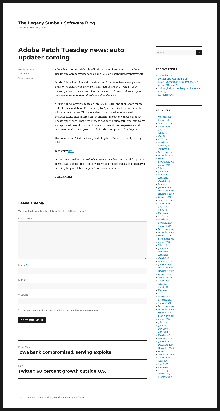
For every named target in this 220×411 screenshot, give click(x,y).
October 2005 (164, 351)
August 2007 (164, 280)
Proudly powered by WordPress (69, 397)
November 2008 (166, 232)
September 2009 (166, 200)
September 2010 (166, 162)
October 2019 (164, 117)
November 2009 (166, 194)
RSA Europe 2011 (166, 95)
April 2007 (163, 293)
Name (22, 265)
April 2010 (163, 178)
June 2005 (163, 364)
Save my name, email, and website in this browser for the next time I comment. (60, 310)
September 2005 (166, 354)
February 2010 (165, 184)
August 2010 (164, 165)
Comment (25, 218)
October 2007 (164, 274)
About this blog (165, 75)
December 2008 (166, 229)
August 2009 (164, 203)
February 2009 (165, 223)
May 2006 (163, 329)
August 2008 (164, 242)
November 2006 (166, 309)
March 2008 (164, 258)
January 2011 (164, 149)
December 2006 (166, 306)
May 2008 (163, 251)
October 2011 (164, 120)
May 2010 (162, 174)
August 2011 (164, 126)
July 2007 (162, 284)
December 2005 (166, 345)
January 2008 (164, 264)
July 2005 (162, 361)
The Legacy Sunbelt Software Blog (56, 23)
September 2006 (166, 316)
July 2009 (162, 207)
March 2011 (163, 142)
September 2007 (166, 277)
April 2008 (163, 255)
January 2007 (164, 303)
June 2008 (163, 248)
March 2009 (164, 219)
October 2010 (164, 158)
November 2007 (166, 271)
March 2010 (164, 181)
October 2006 (164, 312)
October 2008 (164, 235)
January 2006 (164, 341)
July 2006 (162, 322)
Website (23, 295)
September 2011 (166, 123)
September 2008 (166, 239)
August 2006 (164, 319)
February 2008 (165, 261)
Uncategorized (25, 78)
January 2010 (164, 187)
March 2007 (164, 296)
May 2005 (163, 367)
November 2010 (165, 155)
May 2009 (163, 213)
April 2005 (163, 370)
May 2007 (163, 290)
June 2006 (163, 325)
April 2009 (163, 216)
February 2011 (165, 145)
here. (71, 150)
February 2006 (165, 338)
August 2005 (164, 357)
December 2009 (166, 190)
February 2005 (165, 377)
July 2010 (162, 168)
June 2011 (162, 133)
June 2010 (163, 171)
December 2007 (166, 268)
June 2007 (163, 287)
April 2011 (163, 139)
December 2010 (165, 152)
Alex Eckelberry (26, 69)
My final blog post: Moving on (172, 79)
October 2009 (164, 197)
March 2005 (164, 373)
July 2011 (162, 129)
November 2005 (166, 348)
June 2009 (163, 210)
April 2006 (163, 332)
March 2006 (164, 335)
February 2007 (165, 300)
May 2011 (162, 136)
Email (23, 280)
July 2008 (162, 245)
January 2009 (164, 226)
